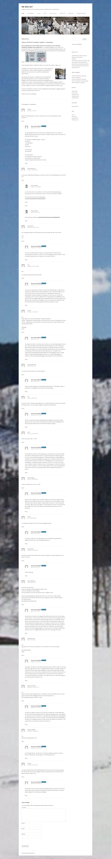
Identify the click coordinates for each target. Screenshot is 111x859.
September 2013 (75, 96)
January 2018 (74, 92)
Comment (24, 807)
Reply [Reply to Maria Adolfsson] (23, 604)
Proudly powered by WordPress (28, 853)
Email (23, 828)
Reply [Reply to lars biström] (23, 241)
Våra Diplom (62, 13)
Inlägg (45, 13)
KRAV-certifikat (53, 13)
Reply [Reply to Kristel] (23, 332)
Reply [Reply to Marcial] (23, 776)
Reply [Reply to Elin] (23, 408)
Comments (75, 118)
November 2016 (75, 94)
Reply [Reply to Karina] (23, 526)
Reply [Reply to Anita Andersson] (23, 180)
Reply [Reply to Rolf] (23, 442)
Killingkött (74, 59)
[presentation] (32, 841)
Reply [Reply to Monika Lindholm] (23, 741)
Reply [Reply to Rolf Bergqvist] (23, 487)
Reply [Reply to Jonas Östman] (26, 205)
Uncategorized (75, 106)
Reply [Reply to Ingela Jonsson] (23, 655)
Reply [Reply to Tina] (23, 278)
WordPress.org (75, 119)
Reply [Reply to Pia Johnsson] (23, 560)
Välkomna (84, 75)
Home (23, 13)
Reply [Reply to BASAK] (23, 121)
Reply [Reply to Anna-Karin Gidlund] (26, 163)
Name (23, 823)
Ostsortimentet (30, 13)
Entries (74, 116)
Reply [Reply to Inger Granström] (23, 700)
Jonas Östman (34, 185)
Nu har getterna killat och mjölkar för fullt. (80, 60)
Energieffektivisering (81, 13)
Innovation (71, 13)
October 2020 (74, 91)
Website (23, 834)
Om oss (38, 13)
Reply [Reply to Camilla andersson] (23, 374)
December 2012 (75, 97)
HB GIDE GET (27, 6)
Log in (73, 114)
